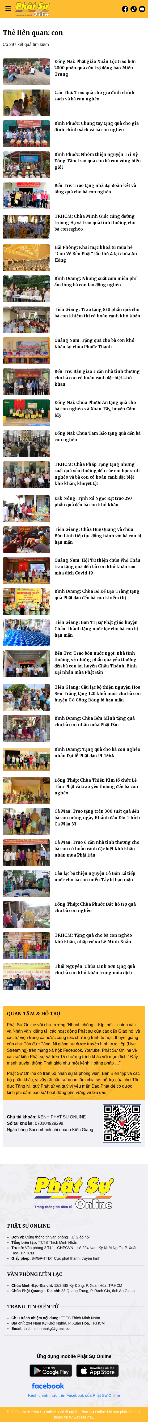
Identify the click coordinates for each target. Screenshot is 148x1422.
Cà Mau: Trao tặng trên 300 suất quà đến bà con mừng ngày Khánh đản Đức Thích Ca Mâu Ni (97, 818)
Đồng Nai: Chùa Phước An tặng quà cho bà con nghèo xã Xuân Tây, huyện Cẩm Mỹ (95, 409)
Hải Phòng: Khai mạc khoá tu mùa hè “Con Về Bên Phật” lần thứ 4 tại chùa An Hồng (95, 254)
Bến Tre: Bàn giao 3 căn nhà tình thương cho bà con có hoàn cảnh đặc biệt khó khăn (97, 378)
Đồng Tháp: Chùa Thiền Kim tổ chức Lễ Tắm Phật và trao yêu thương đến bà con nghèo (96, 786)
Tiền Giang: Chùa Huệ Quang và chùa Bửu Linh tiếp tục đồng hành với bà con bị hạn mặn (97, 536)
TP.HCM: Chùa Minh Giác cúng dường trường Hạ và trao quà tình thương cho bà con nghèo (95, 223)
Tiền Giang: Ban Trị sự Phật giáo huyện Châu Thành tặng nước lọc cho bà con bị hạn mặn (96, 629)
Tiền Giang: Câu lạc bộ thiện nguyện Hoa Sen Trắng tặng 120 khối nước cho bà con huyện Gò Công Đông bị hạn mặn (97, 694)
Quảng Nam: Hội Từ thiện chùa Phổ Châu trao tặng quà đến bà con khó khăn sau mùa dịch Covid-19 (97, 567)
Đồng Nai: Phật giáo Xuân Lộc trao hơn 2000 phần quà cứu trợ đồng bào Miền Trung (95, 68)
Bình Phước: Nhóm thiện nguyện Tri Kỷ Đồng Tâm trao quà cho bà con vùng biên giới (97, 161)
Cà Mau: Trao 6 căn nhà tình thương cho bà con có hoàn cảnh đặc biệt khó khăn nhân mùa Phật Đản (96, 849)
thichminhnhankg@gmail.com (48, 1328)
